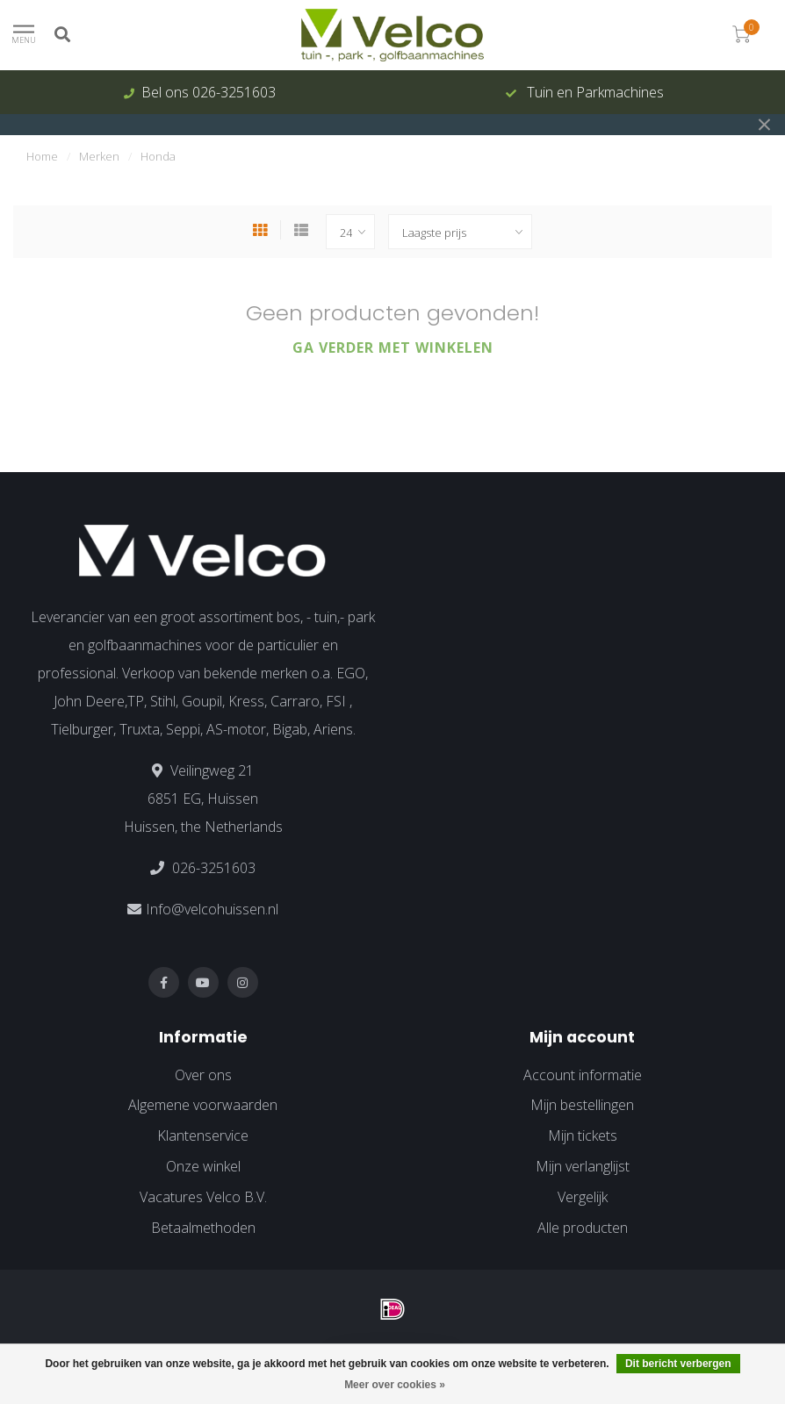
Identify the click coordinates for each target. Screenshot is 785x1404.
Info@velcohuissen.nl (212, 909)
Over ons (203, 1075)
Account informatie (582, 1075)
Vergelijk (583, 1197)
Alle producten (582, 1227)
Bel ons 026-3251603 (208, 92)
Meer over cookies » (394, 1385)
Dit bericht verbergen (678, 1363)
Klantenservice (202, 1135)
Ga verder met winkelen (392, 347)
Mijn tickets (582, 1135)
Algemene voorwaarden (202, 1104)
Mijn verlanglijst (583, 1166)
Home (42, 156)
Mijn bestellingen (582, 1104)
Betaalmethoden (203, 1227)
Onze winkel (203, 1166)
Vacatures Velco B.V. (203, 1197)
